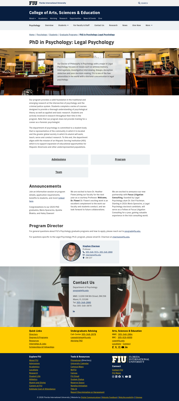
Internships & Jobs (37, 344)
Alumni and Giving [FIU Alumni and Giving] (37, 382)
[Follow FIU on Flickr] (130, 376)
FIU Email (75, 376)
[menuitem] (32, 18)
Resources (34, 340)
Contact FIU (117, 370)
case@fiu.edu (118, 340)
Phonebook (76, 360)
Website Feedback (109, 397)
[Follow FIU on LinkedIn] (116, 376)
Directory (33, 334)
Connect (127, 344)
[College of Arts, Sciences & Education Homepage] (64, 12)
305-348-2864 (125, 334)
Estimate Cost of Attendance (42, 389)
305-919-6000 (125, 337)
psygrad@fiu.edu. (133, 231)
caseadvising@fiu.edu (81, 337)
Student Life (34, 376)
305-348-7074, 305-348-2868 (99, 252)
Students (53, 34)
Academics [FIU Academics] (34, 366)
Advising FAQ (77, 340)
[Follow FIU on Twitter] (123, 376)
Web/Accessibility (126, 397)
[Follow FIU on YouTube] (127, 376)
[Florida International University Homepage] (59, 3)
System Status (77, 379)
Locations (116, 344)
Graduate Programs (69, 34)
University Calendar (80, 363)
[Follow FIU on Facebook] (120, 376)
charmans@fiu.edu (121, 237)
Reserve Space (77, 382)
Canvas (74, 373)
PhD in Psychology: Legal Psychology (97, 34)
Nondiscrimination (79, 385)
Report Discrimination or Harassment (87, 392)
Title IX (74, 389)
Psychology (34, 25)
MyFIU (73, 370)
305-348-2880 (84, 302)
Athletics (33, 379)
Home (32, 34)
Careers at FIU (35, 385)
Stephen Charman (91, 246)
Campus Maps (77, 366)
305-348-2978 (89, 334)
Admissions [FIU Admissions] (34, 363)
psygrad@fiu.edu (81, 290)
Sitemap (138, 397)
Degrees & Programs (38, 337)
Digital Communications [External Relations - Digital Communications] (90, 397)
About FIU (33, 360)
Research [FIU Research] (33, 373)
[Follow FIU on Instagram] (113, 376)
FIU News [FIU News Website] (116, 373)
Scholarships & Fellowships (41, 347)
